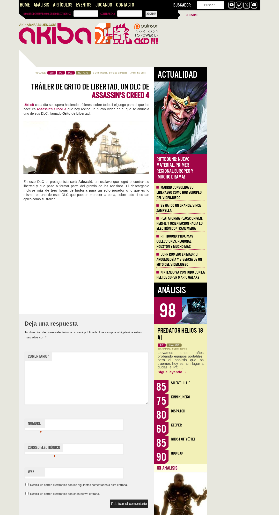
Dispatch (231, 411)
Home (25, 5)
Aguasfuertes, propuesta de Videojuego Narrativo (44, 228)
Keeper (229, 425)
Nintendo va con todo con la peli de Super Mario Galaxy (234, 275)
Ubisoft (82, 105)
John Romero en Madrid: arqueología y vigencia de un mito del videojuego (232, 259)
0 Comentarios (153, 73)
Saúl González (173, 73)
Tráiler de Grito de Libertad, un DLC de (143, 91)
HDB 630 (230, 453)
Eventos (83, 5)
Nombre (88, 424)
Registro (192, 15)
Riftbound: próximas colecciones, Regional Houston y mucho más (228, 241)
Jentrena (219, 349)
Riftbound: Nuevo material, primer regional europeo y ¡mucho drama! (228, 168)
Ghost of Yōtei (236, 439)
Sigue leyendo (225, 372)
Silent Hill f (233, 383)
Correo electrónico (97, 448)
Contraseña (107, 14)
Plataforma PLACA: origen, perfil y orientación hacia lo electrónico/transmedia (233, 223)
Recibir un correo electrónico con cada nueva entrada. (118, 494)
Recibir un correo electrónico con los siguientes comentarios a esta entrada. (132, 485)
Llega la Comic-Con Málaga (40, 167)
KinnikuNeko (233, 397)
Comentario (92, 356)
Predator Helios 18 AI (233, 334)
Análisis (41, 5)
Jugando (103, 5)
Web (84, 471)
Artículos (62, 5)
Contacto (125, 5)
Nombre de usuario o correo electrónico (47, 14)
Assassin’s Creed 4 (104, 109)
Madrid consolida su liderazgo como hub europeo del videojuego (232, 192)
